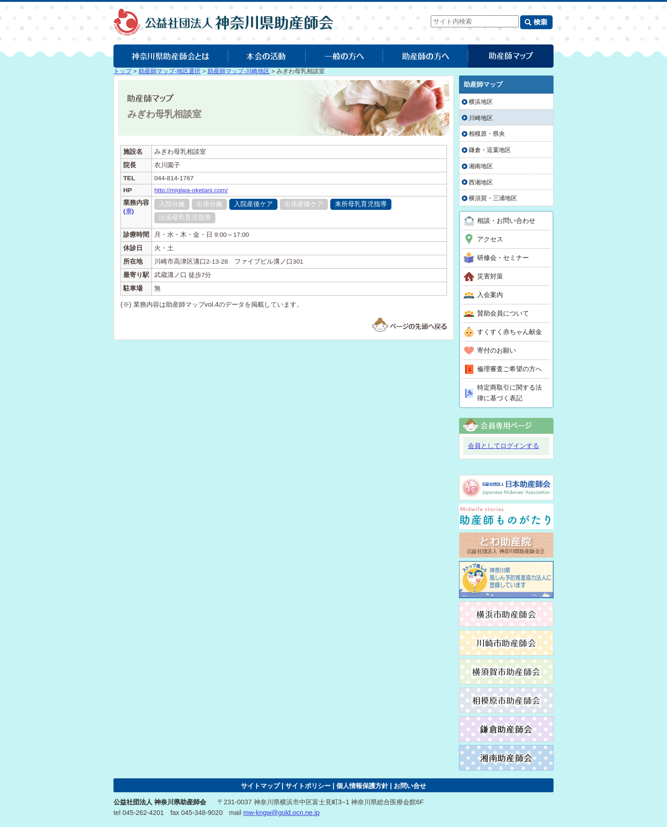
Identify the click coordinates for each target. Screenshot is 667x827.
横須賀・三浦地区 (493, 198)
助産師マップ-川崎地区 (239, 71)
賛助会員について (503, 313)
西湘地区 (481, 182)
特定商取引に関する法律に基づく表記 (509, 393)
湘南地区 (481, 166)
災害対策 (490, 276)
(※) (128, 211)
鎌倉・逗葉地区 (490, 149)
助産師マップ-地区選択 (169, 71)
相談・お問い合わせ (506, 220)
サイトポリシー (308, 785)
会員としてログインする (503, 445)
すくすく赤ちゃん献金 (509, 331)
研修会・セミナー (503, 257)
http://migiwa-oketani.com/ (191, 190)
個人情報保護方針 (362, 785)
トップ (122, 71)
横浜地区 (481, 101)
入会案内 (490, 294)
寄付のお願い (496, 350)
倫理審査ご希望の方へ (509, 368)
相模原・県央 (487, 133)
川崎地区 (481, 117)
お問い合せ (410, 785)
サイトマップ (260, 785)
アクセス (490, 239)
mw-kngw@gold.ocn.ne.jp (281, 812)
